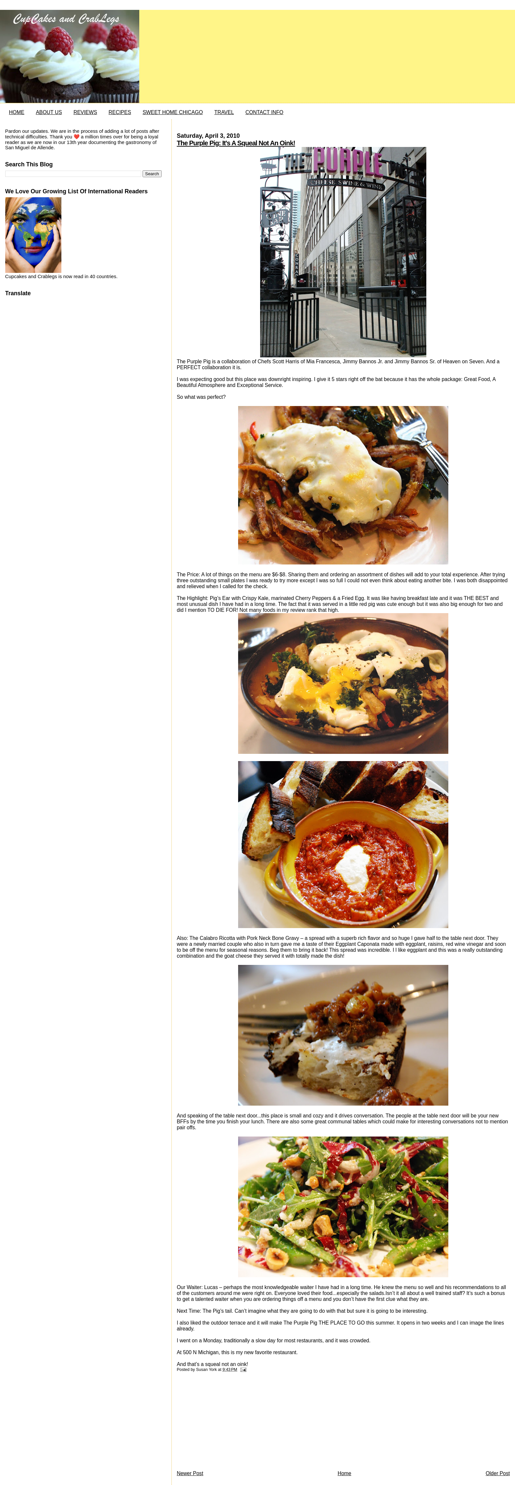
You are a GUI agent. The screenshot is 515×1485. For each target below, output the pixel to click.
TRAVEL (224, 112)
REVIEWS (85, 112)
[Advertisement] (226, 1423)
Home (344, 1473)
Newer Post (190, 1473)
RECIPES (120, 112)
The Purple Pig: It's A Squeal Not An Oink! (236, 143)
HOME (16, 112)
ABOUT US (49, 112)
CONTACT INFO (264, 112)
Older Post (498, 1473)
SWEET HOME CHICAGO (173, 112)
